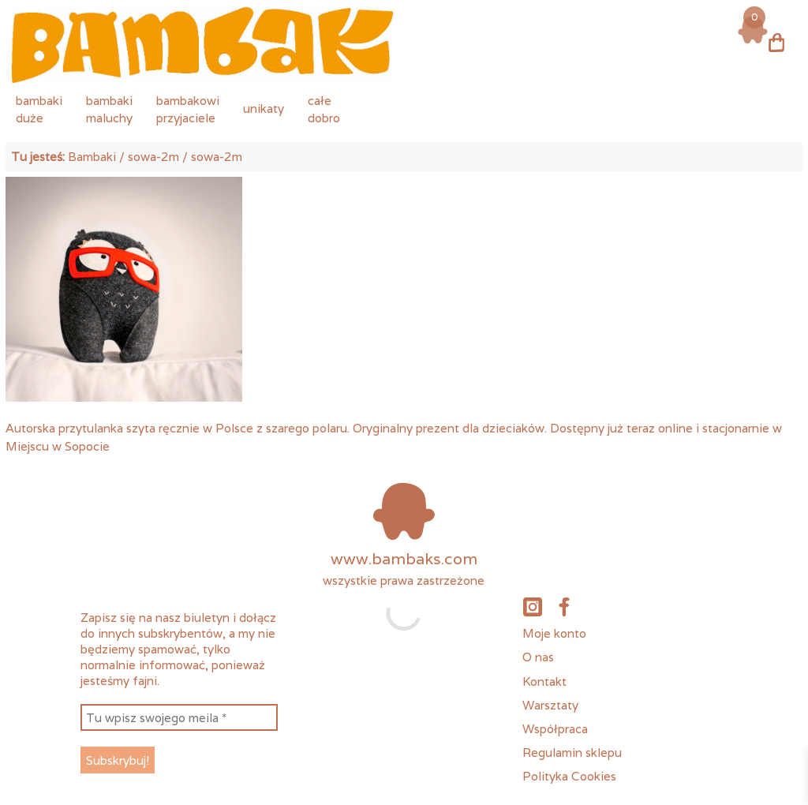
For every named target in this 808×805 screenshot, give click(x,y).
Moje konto (554, 633)
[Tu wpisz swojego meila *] (179, 717)
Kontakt (544, 681)
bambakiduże (39, 108)
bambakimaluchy (109, 108)
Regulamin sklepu (572, 752)
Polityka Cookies (569, 776)
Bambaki (92, 156)
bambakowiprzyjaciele (187, 108)
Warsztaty (550, 705)
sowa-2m (153, 156)
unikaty (263, 108)
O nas (538, 657)
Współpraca (555, 728)
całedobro (324, 108)
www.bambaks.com (404, 559)
